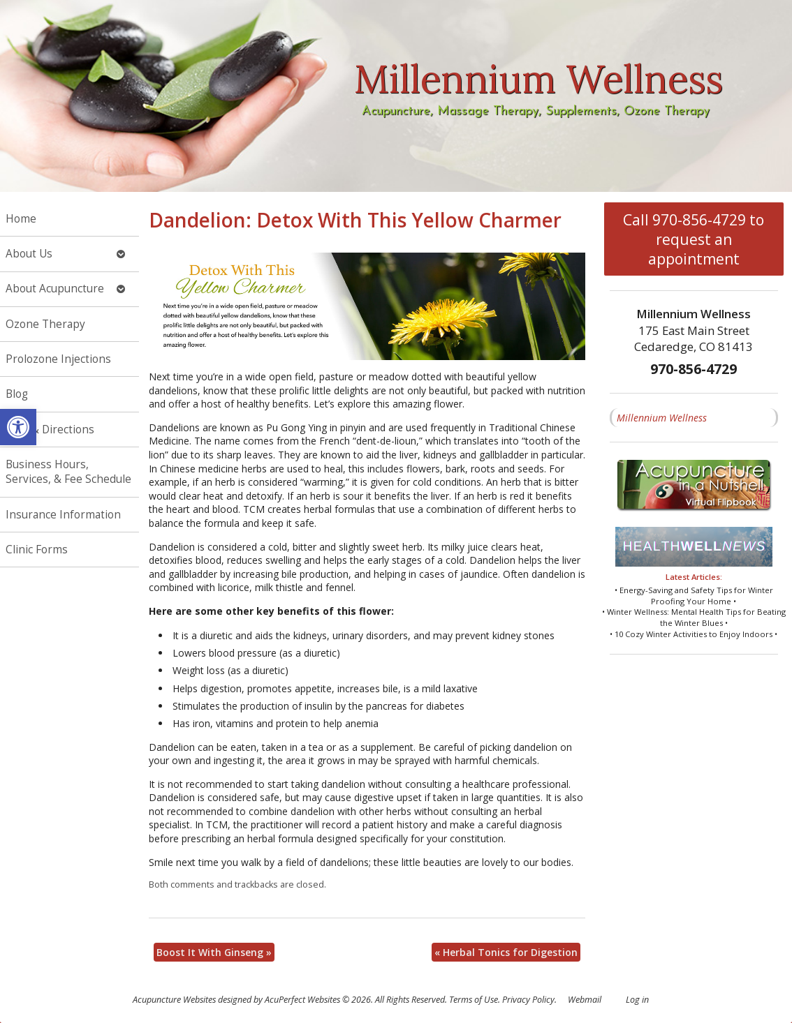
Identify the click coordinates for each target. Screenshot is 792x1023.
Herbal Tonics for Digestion (506, 952)
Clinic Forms (37, 549)
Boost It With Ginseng (214, 952)
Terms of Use (473, 1000)
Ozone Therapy (45, 324)
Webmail (584, 1000)
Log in (637, 1000)
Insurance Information (63, 514)
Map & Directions (50, 429)
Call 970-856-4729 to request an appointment (693, 239)
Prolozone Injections (58, 359)
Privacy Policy (528, 1000)
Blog (17, 394)
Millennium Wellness (662, 417)
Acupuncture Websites (174, 1000)
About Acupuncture (55, 288)
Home (21, 218)
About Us (29, 253)
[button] (18, 427)
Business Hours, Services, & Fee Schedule (68, 472)
